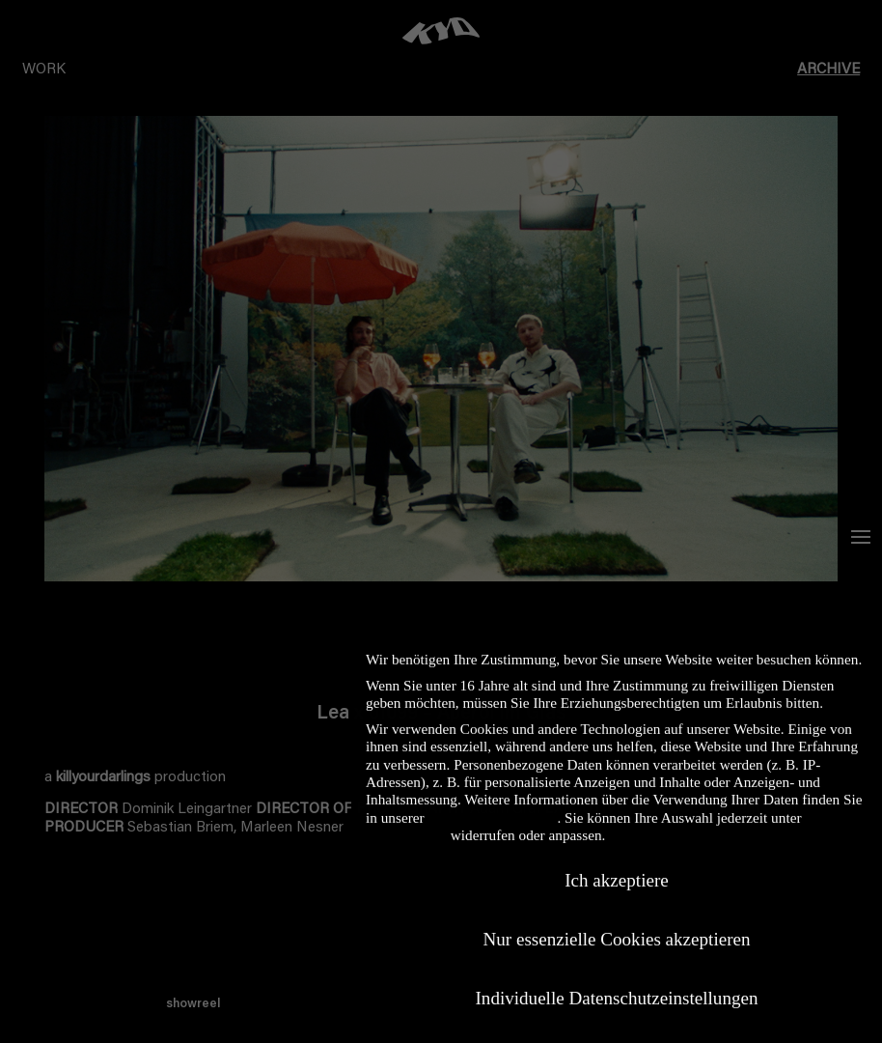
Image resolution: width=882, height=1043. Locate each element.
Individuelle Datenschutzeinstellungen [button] (617, 987)
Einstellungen (406, 823)
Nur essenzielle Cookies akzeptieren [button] (616, 928)
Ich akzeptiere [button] (617, 869)
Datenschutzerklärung (492, 806)
